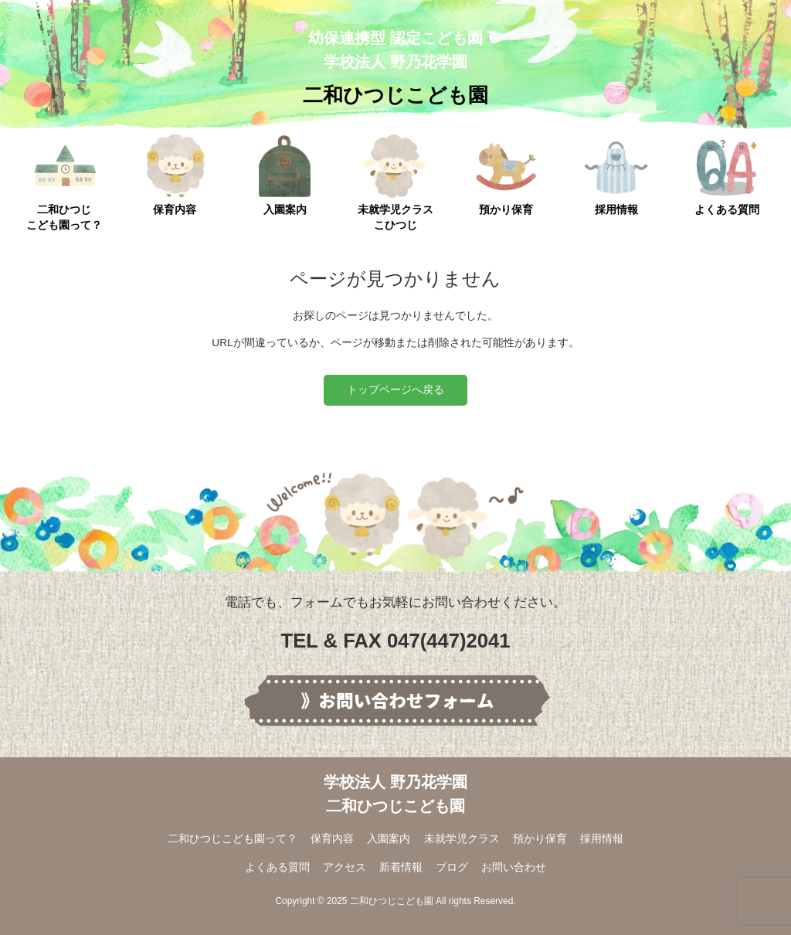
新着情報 (401, 867)
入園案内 (284, 174)
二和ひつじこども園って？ (64, 182)
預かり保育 (505, 174)
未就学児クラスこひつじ (395, 182)
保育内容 (175, 174)
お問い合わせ (513, 867)
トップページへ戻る (395, 390)
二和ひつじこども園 (395, 95)
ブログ (452, 867)
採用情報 (616, 174)
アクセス (344, 867)
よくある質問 (726, 174)
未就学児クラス (462, 839)
